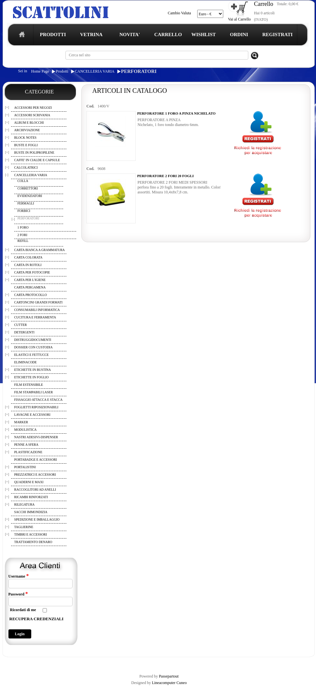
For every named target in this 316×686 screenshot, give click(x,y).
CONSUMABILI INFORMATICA (37, 310)
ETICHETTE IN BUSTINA (32, 369)
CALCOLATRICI (26, 167)
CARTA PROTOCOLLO (30, 295)
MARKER (21, 422)
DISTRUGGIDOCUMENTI (32, 340)
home (20, 36)
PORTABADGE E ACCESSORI (35, 459)
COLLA (23, 181)
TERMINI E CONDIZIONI (58, 663)
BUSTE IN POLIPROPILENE (34, 152)
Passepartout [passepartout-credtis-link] (169, 676)
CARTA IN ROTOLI (28, 265)
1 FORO (23, 227)
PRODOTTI (53, 34)
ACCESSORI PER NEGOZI (33, 107)
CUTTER (20, 325)
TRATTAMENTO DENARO (33, 542)
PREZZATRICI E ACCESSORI (35, 474)
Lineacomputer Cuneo (169, 682)
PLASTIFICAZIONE (28, 452)
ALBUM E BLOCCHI (29, 122)
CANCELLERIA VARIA (95, 71)
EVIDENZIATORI (30, 196)
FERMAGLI (26, 203)
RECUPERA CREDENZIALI (36, 618)
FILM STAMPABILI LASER (33, 392)
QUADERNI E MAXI (29, 482)
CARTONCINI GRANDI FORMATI (38, 302)
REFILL (23, 241)
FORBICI (24, 211)
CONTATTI (172, 663)
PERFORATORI (139, 71)
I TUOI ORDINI (146, 663)
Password (18, 593)
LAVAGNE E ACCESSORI (32, 414)
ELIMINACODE (25, 362)
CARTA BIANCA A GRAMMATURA (39, 250)
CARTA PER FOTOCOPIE (32, 272)
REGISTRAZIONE (19, 663)
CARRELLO (168, 34)
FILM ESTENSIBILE (28, 384)
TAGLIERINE (24, 527)
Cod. (90, 106)
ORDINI (239, 34)
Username (18, 576)
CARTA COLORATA (28, 257)
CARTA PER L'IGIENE (30, 280)
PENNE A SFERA (26, 444)
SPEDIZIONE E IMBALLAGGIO (37, 519)
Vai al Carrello (239, 19)
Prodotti (62, 71)
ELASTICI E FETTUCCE (31, 355)
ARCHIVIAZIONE (27, 130)
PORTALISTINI (25, 467)
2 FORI (22, 235)
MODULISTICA (25, 429)
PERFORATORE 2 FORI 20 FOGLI (165, 176)
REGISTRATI (277, 34)
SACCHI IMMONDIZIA (31, 512)
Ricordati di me (23, 610)
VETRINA (91, 34)
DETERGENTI (24, 332)
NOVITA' (129, 34)
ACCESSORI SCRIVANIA (32, 115)
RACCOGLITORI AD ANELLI (35, 489)
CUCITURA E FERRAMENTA (35, 317)
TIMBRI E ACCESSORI (30, 534)
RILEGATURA (24, 504)
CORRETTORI (28, 188)
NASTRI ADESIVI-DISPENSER (36, 437)
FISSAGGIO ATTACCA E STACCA (38, 399)
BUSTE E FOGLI (26, 145)
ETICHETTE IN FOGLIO (31, 377)
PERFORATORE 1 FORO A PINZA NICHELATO (176, 113)
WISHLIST (203, 34)
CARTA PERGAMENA (30, 287)
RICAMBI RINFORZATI (31, 497)
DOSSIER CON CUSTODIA (33, 347)
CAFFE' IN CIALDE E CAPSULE (37, 160)
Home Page (40, 71)
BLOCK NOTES (25, 137)
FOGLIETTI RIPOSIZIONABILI (36, 407)
